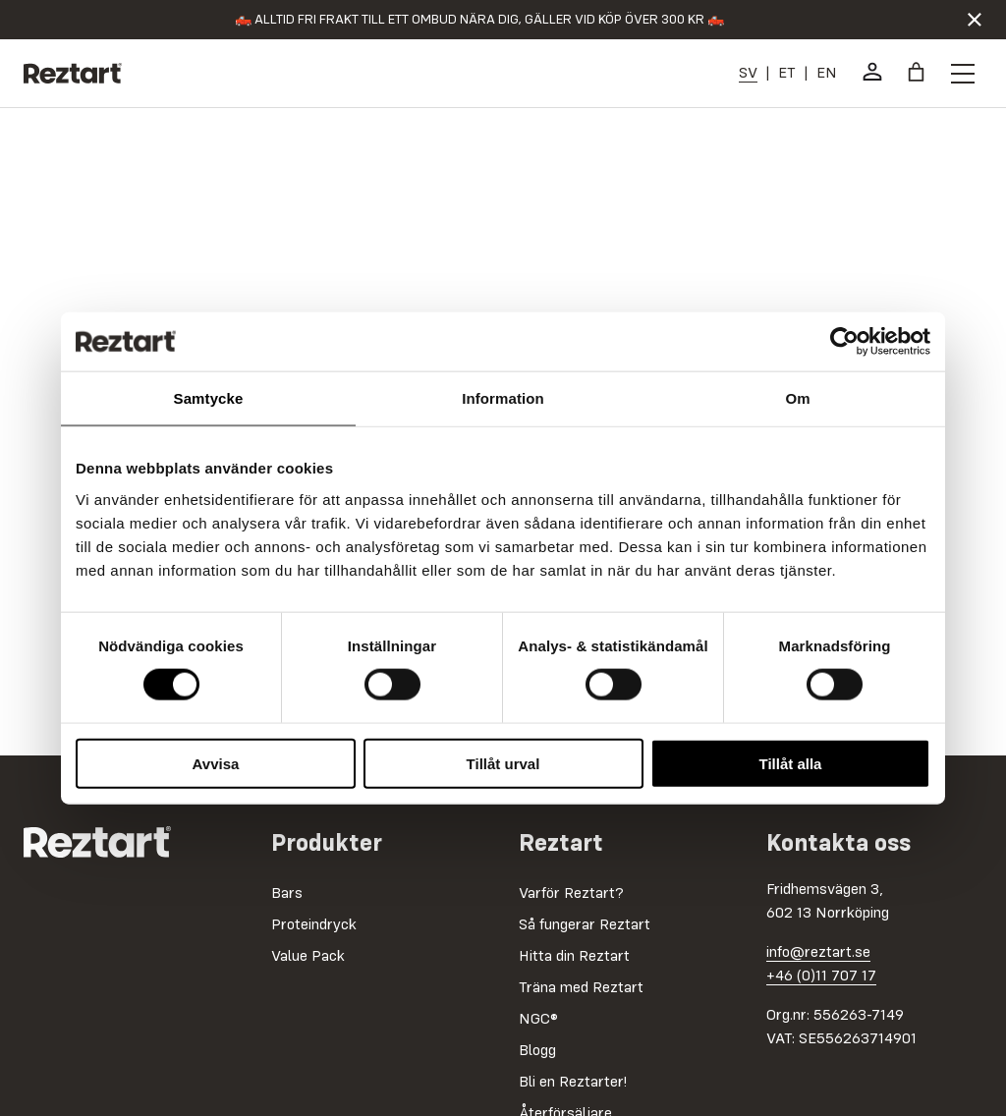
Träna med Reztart (581, 988)
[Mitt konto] (872, 71)
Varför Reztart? (571, 894)
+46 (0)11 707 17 (821, 976)
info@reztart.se (818, 953)
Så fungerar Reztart (584, 925)
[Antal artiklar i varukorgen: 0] (915, 71)
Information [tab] (503, 398)
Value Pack (308, 957)
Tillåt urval (503, 762)
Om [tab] (797, 398)
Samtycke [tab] (209, 398)
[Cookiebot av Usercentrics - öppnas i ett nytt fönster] (844, 342)
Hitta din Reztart (574, 957)
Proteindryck (314, 925)
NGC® (538, 1020)
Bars (287, 894)
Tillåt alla (790, 762)
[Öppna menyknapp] (962, 73)
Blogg (537, 1051)
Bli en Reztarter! (573, 1082)
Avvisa (216, 762)
